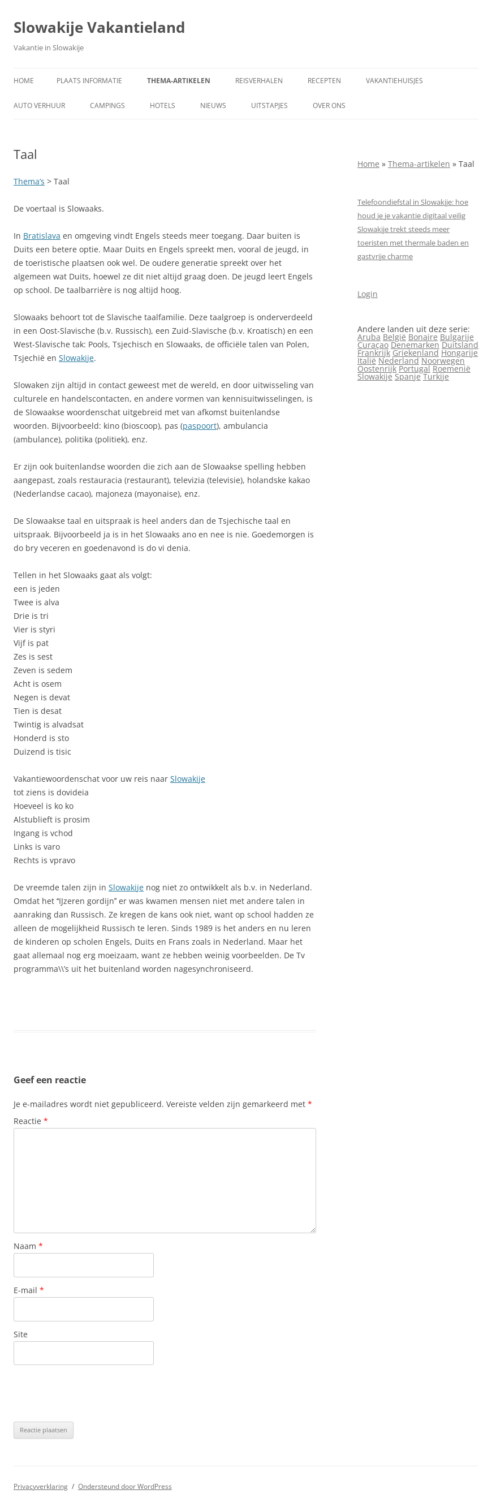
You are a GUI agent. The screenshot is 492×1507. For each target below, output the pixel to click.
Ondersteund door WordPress (125, 1486)
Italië (366, 360)
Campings (107, 105)
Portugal (414, 368)
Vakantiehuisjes (394, 80)
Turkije (436, 376)
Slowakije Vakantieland (99, 27)
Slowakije (76, 357)
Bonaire (423, 336)
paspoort (200, 425)
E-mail (29, 1290)
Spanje (408, 376)
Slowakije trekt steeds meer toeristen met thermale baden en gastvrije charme (413, 242)
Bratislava (42, 235)
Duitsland (460, 344)
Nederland (398, 360)
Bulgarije (457, 336)
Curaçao (373, 344)
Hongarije (459, 352)
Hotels (162, 105)
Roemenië (452, 368)
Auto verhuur (39, 105)
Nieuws (213, 105)
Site (21, 1334)
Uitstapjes (269, 105)
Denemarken (415, 344)
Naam (28, 1246)
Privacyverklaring (41, 1486)
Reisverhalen (259, 80)
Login (367, 294)
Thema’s (29, 181)
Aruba (369, 336)
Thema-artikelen (178, 80)
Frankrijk (373, 352)
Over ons (329, 105)
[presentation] (99, 1393)
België (394, 336)
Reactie (31, 1121)
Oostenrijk (376, 368)
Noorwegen (443, 360)
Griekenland (415, 352)
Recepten (324, 80)
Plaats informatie (89, 80)
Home (24, 80)
